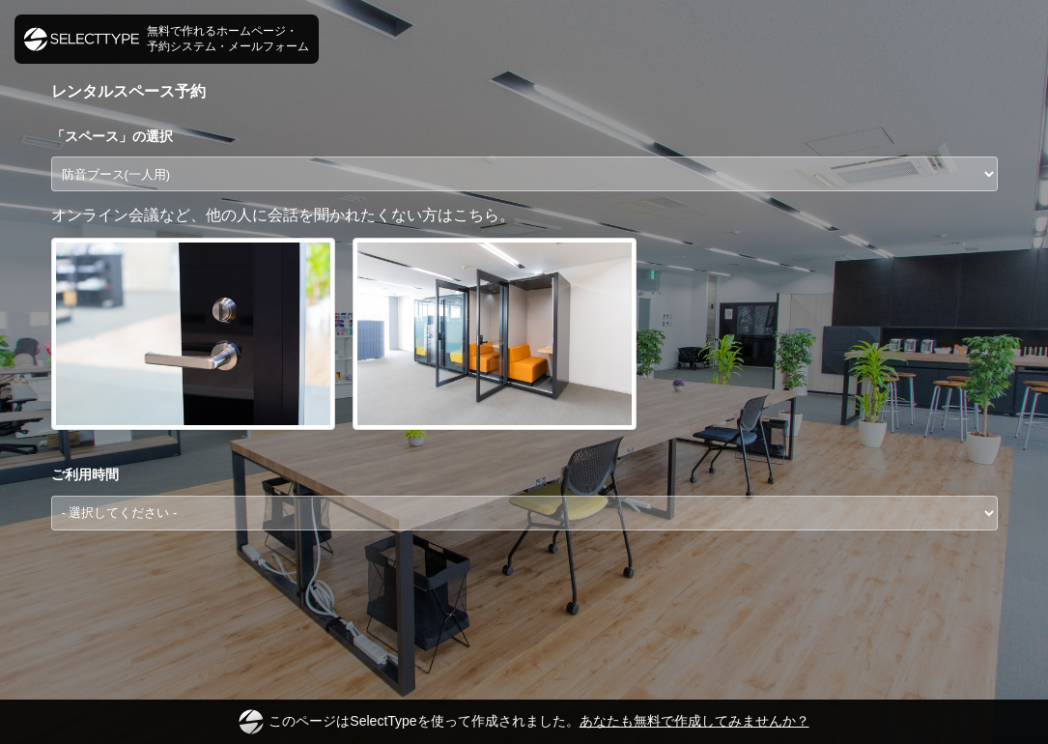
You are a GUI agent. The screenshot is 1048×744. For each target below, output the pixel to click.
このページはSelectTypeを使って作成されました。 (523, 721)
